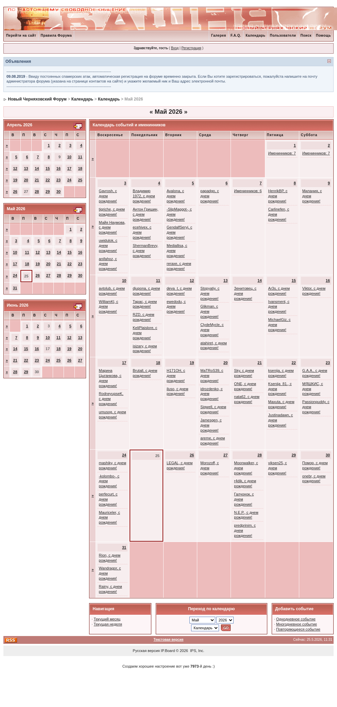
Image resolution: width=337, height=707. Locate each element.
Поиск (305, 35)
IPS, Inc (196, 651)
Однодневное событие (296, 619)
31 (15, 288)
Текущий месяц (107, 619)
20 (26, 180)
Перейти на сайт (21, 35)
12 (15, 168)
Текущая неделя (108, 624)
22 (48, 180)
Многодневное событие (296, 624)
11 (80, 157)
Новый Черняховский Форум (37, 99)
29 (48, 191)
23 (58, 180)
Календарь (255, 35)
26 (15, 191)
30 (58, 191)
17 (69, 168)
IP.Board (168, 651)
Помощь (323, 35)
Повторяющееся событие (298, 629)
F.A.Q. (236, 35)
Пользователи (283, 35)
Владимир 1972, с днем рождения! (144, 196)
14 (37, 168)
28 (37, 191)
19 (15, 180)
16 (58, 168)
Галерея (218, 35)
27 (48, 275)
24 (69, 180)
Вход (175, 48)
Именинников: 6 (248, 191)
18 (80, 168)
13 (26, 168)
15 (48, 168)
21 (37, 180)
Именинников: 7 (282, 153)
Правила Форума (56, 35)
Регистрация (191, 48)
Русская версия (146, 651)
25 (80, 180)
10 (69, 157)
